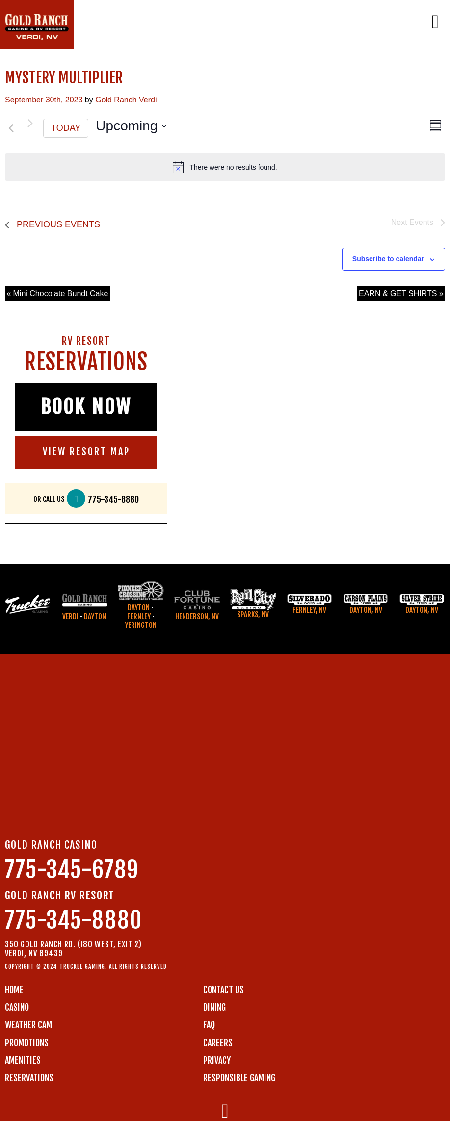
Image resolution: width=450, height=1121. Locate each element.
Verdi (70, 616)
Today (65, 128)
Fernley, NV (309, 610)
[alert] (225, 167)
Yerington (141, 625)
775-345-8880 (113, 500)
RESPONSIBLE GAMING (239, 1077)
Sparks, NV (253, 614)
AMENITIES (23, 1060)
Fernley (139, 616)
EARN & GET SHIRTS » (401, 293)
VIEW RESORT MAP (86, 452)
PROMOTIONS (27, 1042)
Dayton (95, 616)
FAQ (209, 1025)
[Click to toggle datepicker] (131, 126)
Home (14, 989)
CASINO (17, 1007)
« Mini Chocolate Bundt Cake (57, 293)
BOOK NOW (86, 407)
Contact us (223, 989)
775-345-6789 (71, 869)
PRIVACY (217, 1060)
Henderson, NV (197, 616)
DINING (214, 1007)
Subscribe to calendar (388, 259)
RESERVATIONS (29, 1077)
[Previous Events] (11, 128)
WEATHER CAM (28, 1025)
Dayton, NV (365, 610)
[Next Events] (30, 123)
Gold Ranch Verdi (126, 100)
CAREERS (218, 1042)
